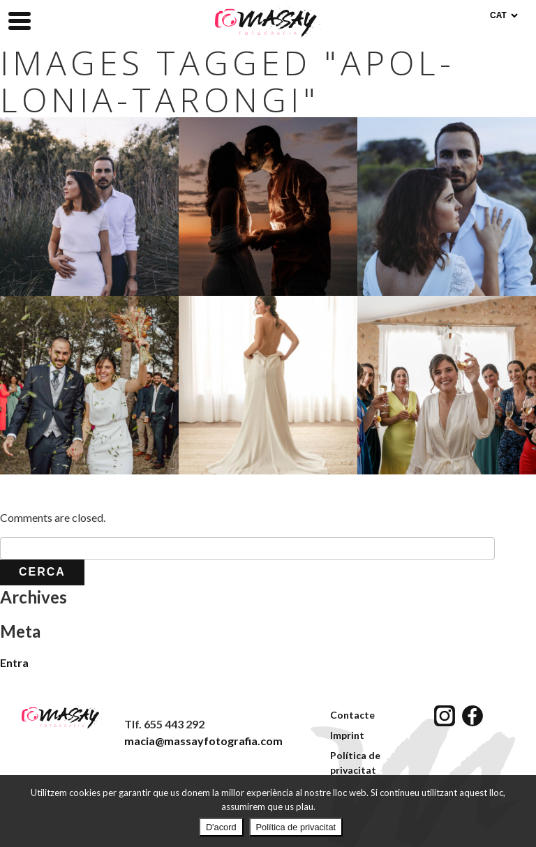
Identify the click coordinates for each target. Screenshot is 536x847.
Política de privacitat (296, 827)
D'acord (221, 827)
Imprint (347, 735)
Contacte (352, 715)
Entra (14, 662)
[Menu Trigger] (20, 19)
